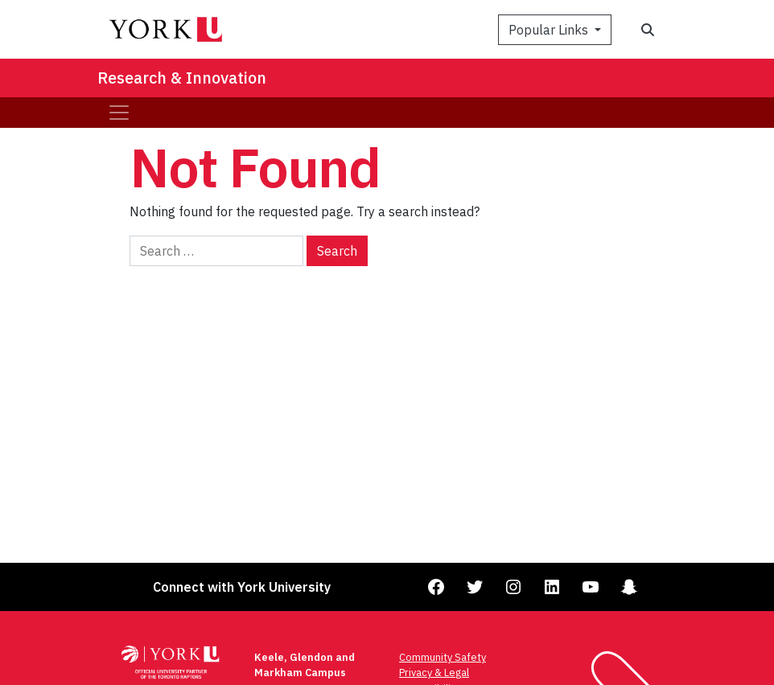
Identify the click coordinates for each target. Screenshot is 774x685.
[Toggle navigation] (119, 112)
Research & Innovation (181, 77)
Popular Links (549, 30)
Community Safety (442, 657)
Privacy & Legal (434, 672)
